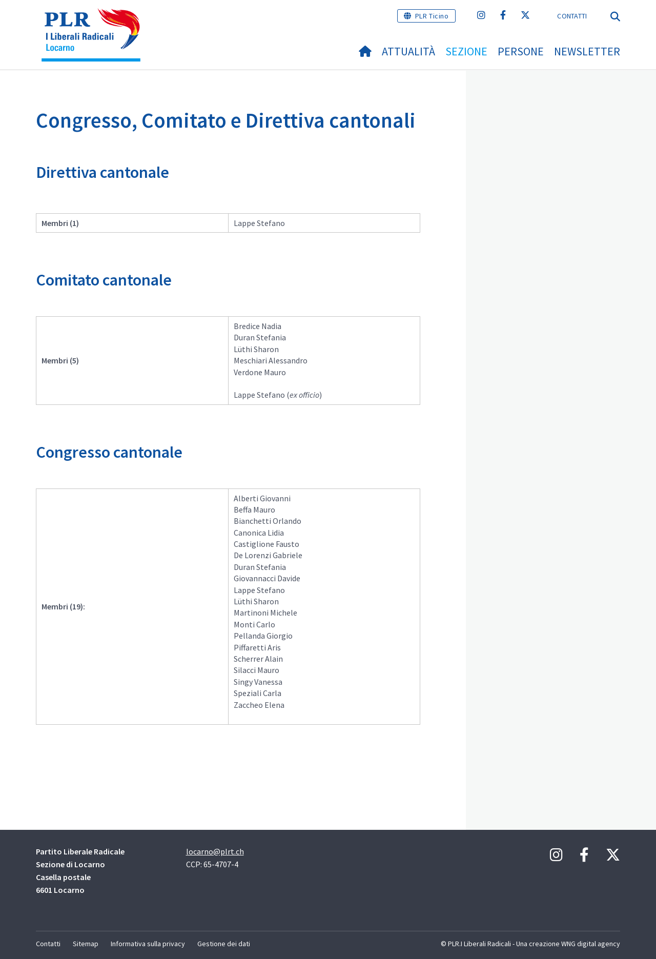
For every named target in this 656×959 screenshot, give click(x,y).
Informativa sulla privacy (148, 943)
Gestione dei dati (223, 943)
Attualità (408, 51)
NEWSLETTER (587, 51)
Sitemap (85, 943)
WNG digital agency (590, 943)
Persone (521, 51)
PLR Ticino (432, 16)
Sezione (466, 51)
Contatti (572, 16)
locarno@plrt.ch (215, 851)
